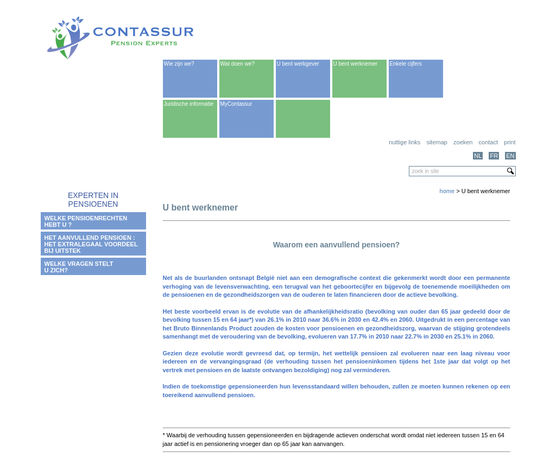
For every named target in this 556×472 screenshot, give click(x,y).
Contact (488, 142)
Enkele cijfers (406, 64)
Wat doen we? (237, 64)
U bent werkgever (298, 64)
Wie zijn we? (179, 64)
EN (510, 155)
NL (478, 155)
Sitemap (436, 142)
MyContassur (236, 104)
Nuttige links (404, 142)
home (447, 191)
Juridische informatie (189, 104)
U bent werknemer (355, 64)
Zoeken (462, 142)
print (509, 142)
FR (494, 155)
